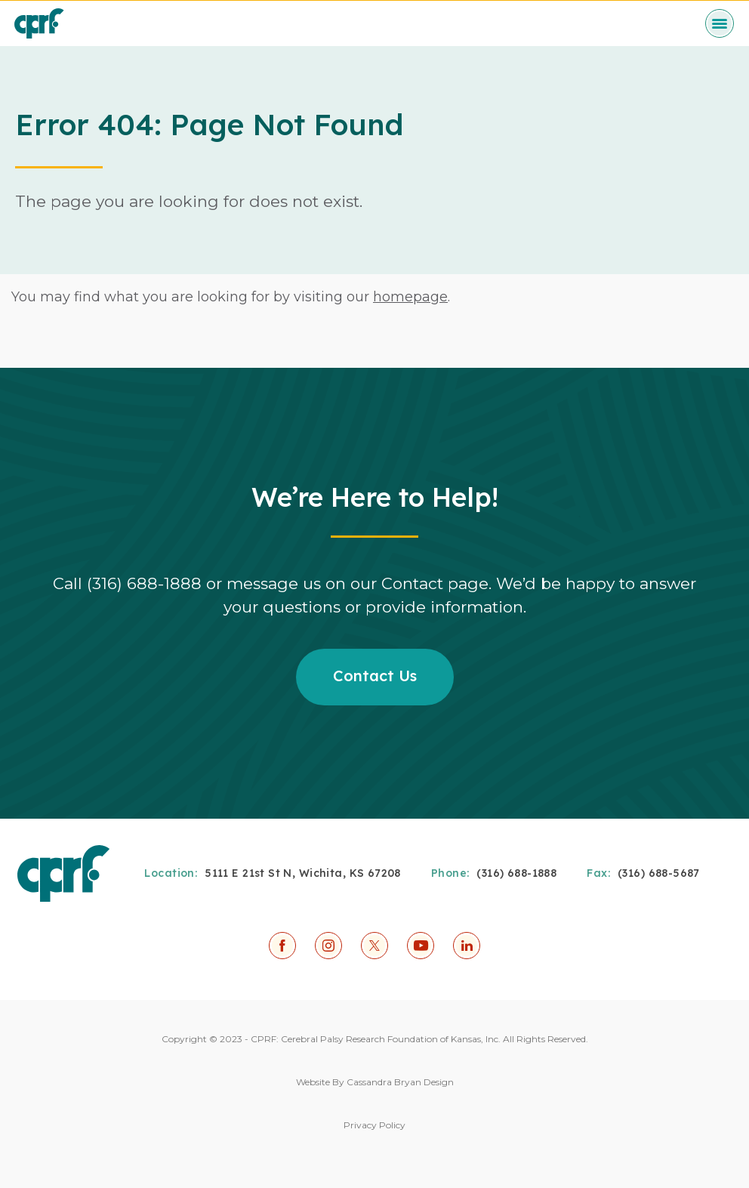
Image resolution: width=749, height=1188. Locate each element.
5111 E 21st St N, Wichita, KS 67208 (303, 873)
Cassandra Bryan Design (400, 1082)
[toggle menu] (719, 23)
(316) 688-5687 (659, 873)
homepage (410, 297)
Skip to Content (0, 0)
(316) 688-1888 (516, 873)
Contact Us (375, 675)
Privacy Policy (374, 1125)
